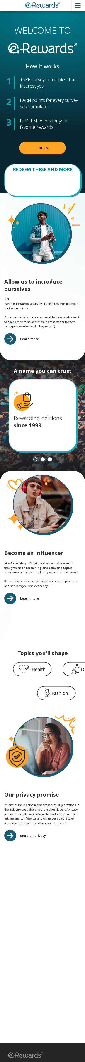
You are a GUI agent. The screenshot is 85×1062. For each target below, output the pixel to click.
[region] (42, 669)
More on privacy (33, 835)
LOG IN (42, 148)
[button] (24, 1055)
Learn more (29, 339)
